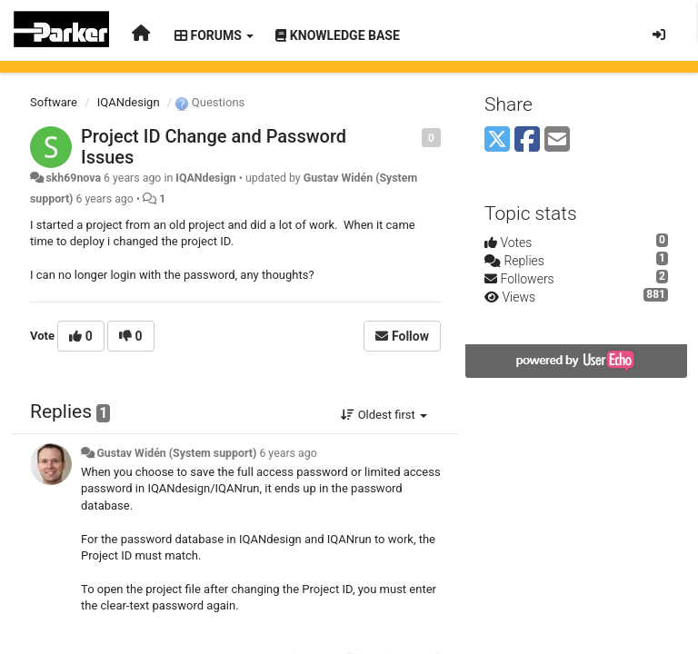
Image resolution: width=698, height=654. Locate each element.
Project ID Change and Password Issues (213, 146)
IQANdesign (128, 102)
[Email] (557, 140)
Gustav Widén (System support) (176, 453)
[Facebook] (527, 140)
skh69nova (73, 178)
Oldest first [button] (384, 414)
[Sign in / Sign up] (659, 34)
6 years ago (287, 453)
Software (53, 102)
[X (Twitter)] (497, 140)
